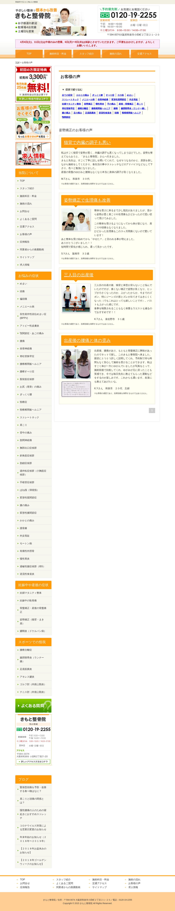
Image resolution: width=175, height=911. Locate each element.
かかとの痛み (82, 95)
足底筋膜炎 (90, 113)
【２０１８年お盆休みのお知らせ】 (33, 850)
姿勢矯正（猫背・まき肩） (32, 621)
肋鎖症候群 (26, 463)
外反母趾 (133, 99)
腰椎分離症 (83, 108)
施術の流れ (116, 53)
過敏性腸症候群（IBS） (32, 566)
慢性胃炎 (100, 104)
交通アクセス (144, 53)
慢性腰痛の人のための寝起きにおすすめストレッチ (33, 814)
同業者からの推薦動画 (32, 249)
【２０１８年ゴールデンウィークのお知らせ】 (33, 862)
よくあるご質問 (28, 219)
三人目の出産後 (79, 275)
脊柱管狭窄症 (68, 108)
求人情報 (24, 264)
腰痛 (116, 108)
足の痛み (78, 113)
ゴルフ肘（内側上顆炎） (33, 684)
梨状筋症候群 (27, 379)
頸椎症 (23, 402)
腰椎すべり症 (27, 371)
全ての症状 (67, 95)
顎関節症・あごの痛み (32, 333)
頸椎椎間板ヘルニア (131, 113)
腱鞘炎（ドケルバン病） (33, 631)
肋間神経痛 (26, 440)
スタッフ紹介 (87, 53)
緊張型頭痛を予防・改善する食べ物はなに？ (33, 789)
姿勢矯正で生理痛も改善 (87, 200)
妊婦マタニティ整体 (71, 104)
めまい (130, 95)
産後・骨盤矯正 (126, 104)
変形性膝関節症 (28, 513)
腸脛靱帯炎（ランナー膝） (133, 108)
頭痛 (117, 113)
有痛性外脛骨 (27, 551)
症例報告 (24, 242)
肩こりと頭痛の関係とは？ (32, 800)
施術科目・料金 (57, 53)
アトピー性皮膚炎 (29, 325)
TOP (29, 53)
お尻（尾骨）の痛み (30, 386)
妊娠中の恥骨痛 (28, 600)
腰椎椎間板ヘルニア (100, 108)
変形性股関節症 (118, 99)
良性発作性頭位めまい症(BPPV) (33, 316)
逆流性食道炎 (105, 113)
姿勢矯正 (88, 104)
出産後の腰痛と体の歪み (87, 340)
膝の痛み (66, 113)
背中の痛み (26, 432)
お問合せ (24, 211)
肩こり (140, 104)
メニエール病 (88, 99)
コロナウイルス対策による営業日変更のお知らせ (33, 827)
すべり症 (110, 95)
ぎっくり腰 (97, 95)
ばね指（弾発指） (29, 490)
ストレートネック (70, 99)
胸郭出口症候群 (28, 448)
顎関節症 (66, 117)
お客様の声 (26, 234)
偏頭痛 (23, 299)
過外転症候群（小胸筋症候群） (33, 473)
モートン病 (26, 543)
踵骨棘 (23, 528)
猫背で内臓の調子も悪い (87, 142)
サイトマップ (27, 257)
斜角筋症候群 (27, 455)
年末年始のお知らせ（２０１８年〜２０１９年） (33, 839)
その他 (120, 95)
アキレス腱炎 (27, 676)
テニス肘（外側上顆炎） (33, 692)
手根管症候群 (27, 482)
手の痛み (111, 104)
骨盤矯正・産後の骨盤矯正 (33, 610)
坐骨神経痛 (103, 99)
